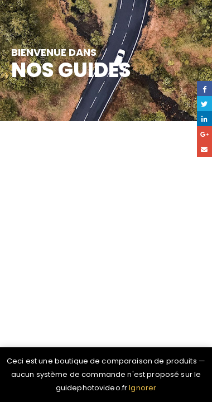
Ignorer (142, 387)
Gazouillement (204, 103)
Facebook (204, 88)
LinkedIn (204, 118)
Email (204, 149)
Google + (204, 133)
